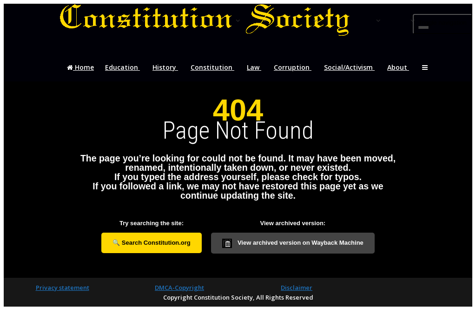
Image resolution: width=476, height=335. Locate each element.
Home (80, 73)
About (398, 73)
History (165, 73)
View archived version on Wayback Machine (293, 243)
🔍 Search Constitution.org (151, 242)
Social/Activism (349, 73)
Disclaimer (296, 287)
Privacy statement (62, 287)
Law (254, 73)
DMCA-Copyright (179, 287)
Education (122, 73)
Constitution (212, 73)
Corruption (292, 73)
